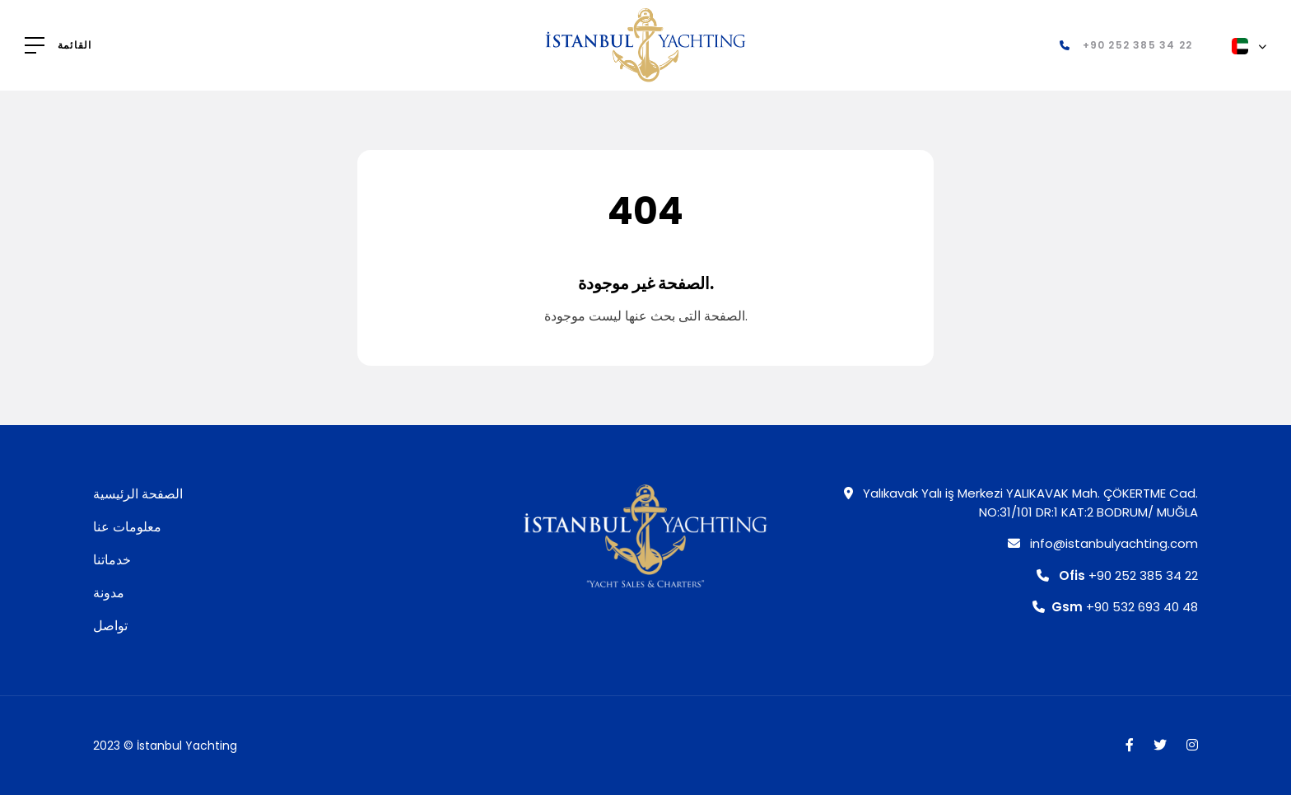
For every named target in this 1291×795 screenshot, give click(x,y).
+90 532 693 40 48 (1115, 606)
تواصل (110, 625)
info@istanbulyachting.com (1103, 543)
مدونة (108, 592)
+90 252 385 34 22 (1117, 575)
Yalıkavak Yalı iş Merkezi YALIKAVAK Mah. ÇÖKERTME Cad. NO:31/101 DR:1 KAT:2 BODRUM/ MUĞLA (1021, 502)
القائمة (74, 45)
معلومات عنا (127, 526)
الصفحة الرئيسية (138, 493)
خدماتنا (112, 559)
